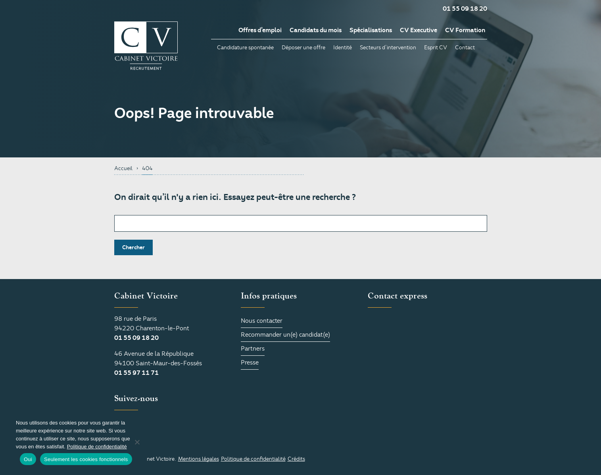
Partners (253, 349)
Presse (250, 362)
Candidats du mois (316, 30)
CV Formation (465, 30)
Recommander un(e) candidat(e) (285, 335)
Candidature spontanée (245, 47)
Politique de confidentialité (253, 458)
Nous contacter (261, 321)
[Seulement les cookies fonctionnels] (137, 442)
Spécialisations (370, 30)
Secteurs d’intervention (388, 47)
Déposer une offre (303, 47)
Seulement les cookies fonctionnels (86, 459)
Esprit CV (435, 47)
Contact (465, 47)
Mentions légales (198, 458)
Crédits (296, 458)
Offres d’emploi (260, 30)
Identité (342, 47)
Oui (28, 459)
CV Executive (418, 30)
